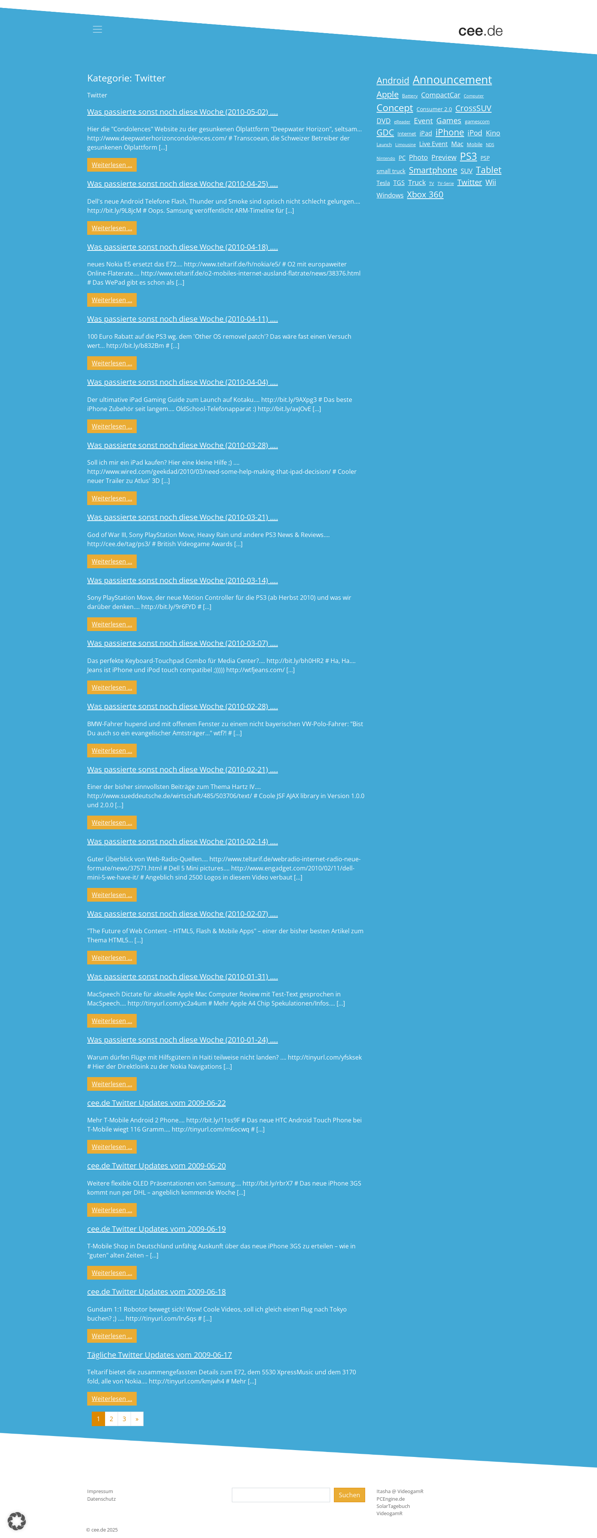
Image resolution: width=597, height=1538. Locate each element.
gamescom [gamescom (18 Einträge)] (477, 121)
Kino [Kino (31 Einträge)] (493, 132)
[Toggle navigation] (97, 29)
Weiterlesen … (114, 164)
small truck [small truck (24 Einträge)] (391, 171)
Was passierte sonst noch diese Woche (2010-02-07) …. (182, 913)
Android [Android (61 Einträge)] (393, 80)
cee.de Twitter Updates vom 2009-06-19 (156, 1229)
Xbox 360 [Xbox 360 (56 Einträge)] (425, 194)
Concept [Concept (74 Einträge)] (395, 107)
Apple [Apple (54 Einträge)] (388, 94)
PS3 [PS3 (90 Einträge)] (468, 156)
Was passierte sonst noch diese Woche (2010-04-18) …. (182, 247)
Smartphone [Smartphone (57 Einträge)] (433, 170)
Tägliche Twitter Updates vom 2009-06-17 (159, 1355)
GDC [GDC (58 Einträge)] (385, 132)
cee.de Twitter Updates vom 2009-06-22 (156, 1103)
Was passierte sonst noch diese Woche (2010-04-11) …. (182, 319)
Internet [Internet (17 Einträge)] (406, 133)
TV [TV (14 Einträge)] (431, 183)
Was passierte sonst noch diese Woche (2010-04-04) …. (182, 382)
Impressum (100, 1491)
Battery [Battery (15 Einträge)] (410, 96)
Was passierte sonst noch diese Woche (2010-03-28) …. (182, 445)
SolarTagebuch (393, 1506)
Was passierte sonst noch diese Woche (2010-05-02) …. (182, 112)
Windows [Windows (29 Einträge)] (390, 195)
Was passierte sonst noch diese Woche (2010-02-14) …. (182, 841)
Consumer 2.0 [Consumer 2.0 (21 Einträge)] (434, 109)
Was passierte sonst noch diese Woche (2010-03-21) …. (182, 517)
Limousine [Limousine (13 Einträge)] (405, 144)
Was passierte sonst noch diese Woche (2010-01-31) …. (182, 976)
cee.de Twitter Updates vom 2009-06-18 (156, 1291)
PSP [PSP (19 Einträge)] (485, 158)
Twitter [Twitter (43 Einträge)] (469, 182)
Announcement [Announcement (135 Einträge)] (452, 79)
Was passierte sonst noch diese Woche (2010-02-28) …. (182, 706)
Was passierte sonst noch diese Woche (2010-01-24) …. (182, 1039)
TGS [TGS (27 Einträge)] (399, 182)
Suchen (349, 1495)
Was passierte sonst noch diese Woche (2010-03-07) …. (182, 643)
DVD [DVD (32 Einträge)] (384, 120)
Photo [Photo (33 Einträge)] (418, 157)
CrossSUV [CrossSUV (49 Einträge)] (473, 107)
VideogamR (389, 1513)
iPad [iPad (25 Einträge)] (426, 133)
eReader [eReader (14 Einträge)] (402, 121)
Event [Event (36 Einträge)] (423, 120)
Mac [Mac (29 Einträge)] (457, 143)
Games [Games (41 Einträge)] (448, 120)
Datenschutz (101, 1498)
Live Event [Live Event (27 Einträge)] (433, 143)
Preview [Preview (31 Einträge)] (444, 157)
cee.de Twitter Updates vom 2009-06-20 (156, 1165)
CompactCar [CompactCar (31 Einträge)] (440, 94)
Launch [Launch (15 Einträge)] (384, 144)
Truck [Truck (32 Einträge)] (417, 182)
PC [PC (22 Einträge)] (402, 157)
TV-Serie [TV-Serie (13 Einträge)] (445, 183)
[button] (17, 1521)
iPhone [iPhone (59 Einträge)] (450, 132)
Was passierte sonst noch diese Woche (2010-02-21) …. (182, 769)
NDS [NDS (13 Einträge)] (490, 144)
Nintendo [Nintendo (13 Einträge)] (386, 158)
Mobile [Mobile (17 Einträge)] (474, 144)
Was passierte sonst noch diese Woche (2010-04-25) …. (182, 184)
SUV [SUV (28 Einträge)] (466, 170)
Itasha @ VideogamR (400, 1491)
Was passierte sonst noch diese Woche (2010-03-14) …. (182, 580)
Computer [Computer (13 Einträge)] (474, 96)
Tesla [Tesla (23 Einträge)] (383, 182)
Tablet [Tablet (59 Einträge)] (488, 170)
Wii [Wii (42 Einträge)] (490, 182)
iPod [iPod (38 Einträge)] (475, 133)
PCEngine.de (391, 1498)
